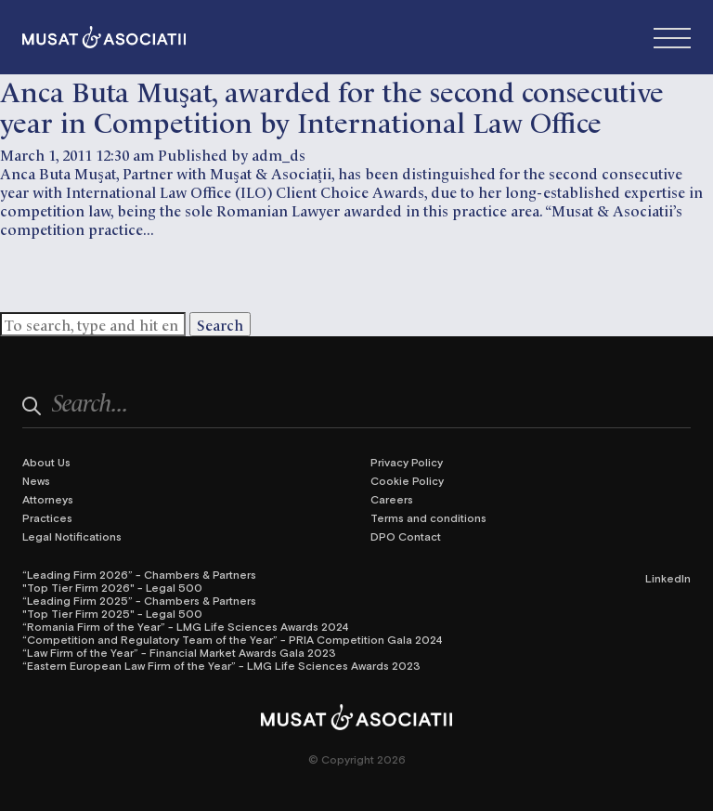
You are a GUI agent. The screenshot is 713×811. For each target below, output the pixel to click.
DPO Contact (405, 536)
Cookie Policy (407, 480)
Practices (47, 517)
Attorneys (47, 498)
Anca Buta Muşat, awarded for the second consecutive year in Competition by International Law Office (332, 105)
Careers (391, 498)
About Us (46, 461)
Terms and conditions (428, 517)
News (36, 480)
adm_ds (278, 154)
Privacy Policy (406, 461)
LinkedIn (668, 577)
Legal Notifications (72, 536)
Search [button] (220, 324)
